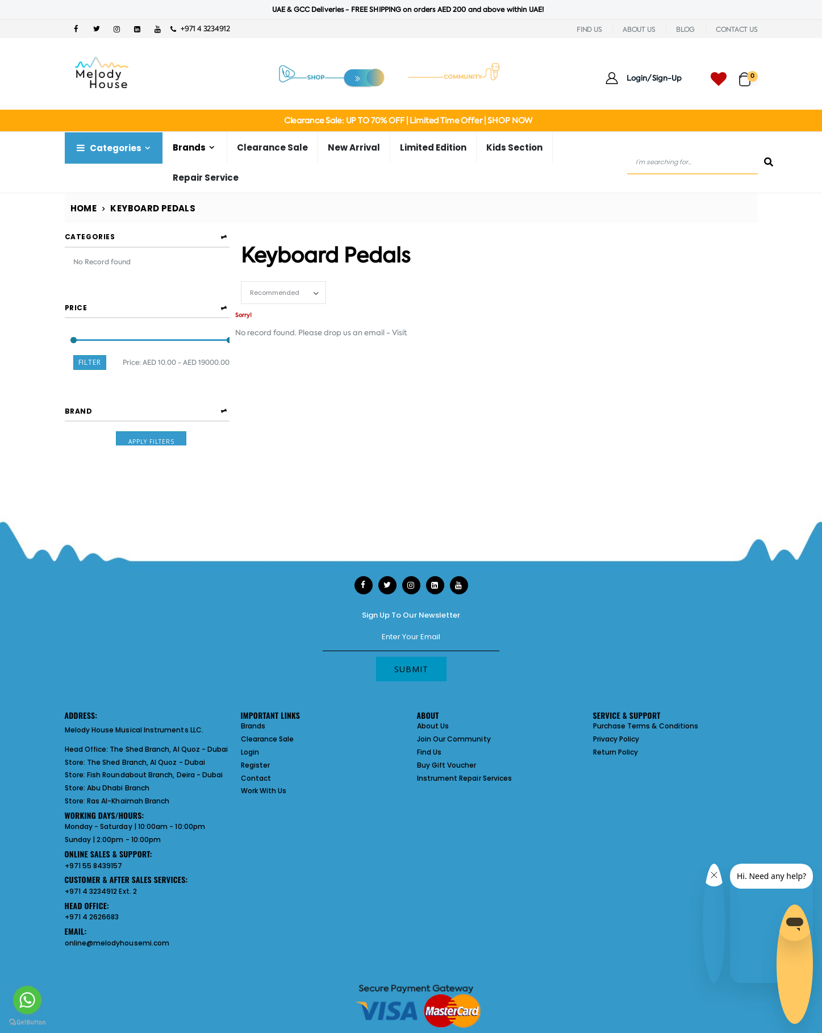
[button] (748, 74)
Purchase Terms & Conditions (646, 726)
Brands (189, 147)
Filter (90, 356)
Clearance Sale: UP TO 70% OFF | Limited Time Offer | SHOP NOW (408, 120)
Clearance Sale (272, 147)
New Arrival (354, 147)
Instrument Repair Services (464, 778)
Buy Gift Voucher (447, 765)
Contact (256, 778)
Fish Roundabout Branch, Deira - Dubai (155, 775)
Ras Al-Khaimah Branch (128, 801)
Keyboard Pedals (152, 208)
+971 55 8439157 (94, 865)
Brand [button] (79, 401)
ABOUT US (639, 29)
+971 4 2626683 (92, 917)
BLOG (685, 29)
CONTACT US (737, 29)
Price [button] (76, 301)
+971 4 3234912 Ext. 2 (101, 891)
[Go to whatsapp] (27, 1000)
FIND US (589, 29)
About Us (433, 726)
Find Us (429, 752)
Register (255, 765)
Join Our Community (454, 739)
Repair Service (206, 178)
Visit (399, 333)
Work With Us (264, 790)
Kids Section (514, 147)
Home (83, 208)
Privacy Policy (616, 739)
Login (250, 752)
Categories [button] (90, 236)
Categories (107, 148)
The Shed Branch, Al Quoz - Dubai (169, 749)
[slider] (73, 334)
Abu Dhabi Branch (118, 788)
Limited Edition (433, 147)
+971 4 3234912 (200, 29)
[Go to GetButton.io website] (27, 1021)
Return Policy (616, 752)
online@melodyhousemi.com (117, 943)
